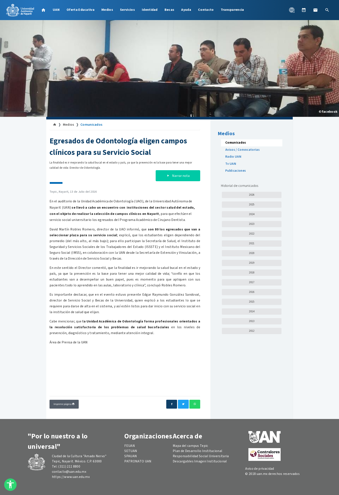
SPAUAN (130, 456)
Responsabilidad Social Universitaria (201, 456)
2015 (251, 302)
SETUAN (130, 451)
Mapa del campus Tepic (190, 445)
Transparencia (232, 9)
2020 (251, 253)
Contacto (206, 9)
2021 (251, 243)
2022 (251, 234)
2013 (251, 321)
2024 (251, 214)
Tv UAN (230, 164)
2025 (251, 204)
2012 (251, 331)
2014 (251, 311)
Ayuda (186, 9)
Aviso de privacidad (259, 468)
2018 (251, 272)
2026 (251, 195)
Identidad (150, 9)
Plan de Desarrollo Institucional (197, 451)
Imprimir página (64, 404)
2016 (251, 292)
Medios (107, 9)
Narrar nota (178, 175)
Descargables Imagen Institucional (200, 461)
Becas (169, 9)
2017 (251, 282)
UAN (56, 9)
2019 (251, 263)
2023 (251, 224)
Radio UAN (233, 156)
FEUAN (129, 445)
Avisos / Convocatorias (242, 150)
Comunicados (91, 124)
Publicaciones (235, 170)
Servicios (127, 9)
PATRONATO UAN (137, 461)
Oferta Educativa (80, 9)
